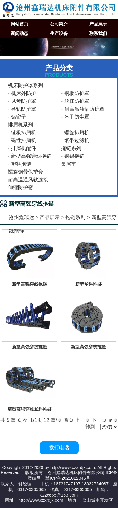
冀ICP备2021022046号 (67, 478)
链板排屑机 (23, 132)
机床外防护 (23, 93)
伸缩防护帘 (20, 187)
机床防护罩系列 (25, 85)
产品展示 (98, 23)
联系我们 (98, 33)
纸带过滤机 (76, 140)
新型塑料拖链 (88, 284)
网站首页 (19, 23)
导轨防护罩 (23, 109)
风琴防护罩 (23, 101)
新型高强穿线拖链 (31, 156)
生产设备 (59, 33)
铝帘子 (18, 116)
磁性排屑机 (23, 140)
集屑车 (68, 164)
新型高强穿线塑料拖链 (30, 409)
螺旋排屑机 (76, 132)
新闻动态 (19, 33)
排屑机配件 (23, 148)
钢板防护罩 (76, 93)
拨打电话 (59, 447)
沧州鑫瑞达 (21, 217)
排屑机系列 (20, 124)
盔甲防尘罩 (76, 116)
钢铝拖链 (74, 156)
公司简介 (59, 23)
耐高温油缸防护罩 (84, 109)
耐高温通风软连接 (28, 179)
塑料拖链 (21, 164)
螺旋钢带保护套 (25, 171)
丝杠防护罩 (76, 101)
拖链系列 (71, 148)
